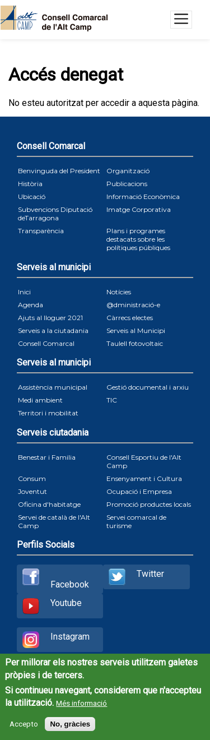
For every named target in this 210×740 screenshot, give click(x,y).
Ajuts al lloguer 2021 (50, 317)
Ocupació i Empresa (139, 491)
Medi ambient (40, 400)
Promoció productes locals (148, 504)
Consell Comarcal (46, 343)
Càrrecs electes (129, 317)
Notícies (118, 292)
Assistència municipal (52, 387)
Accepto (24, 724)
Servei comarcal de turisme (136, 521)
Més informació (81, 703)
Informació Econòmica (143, 196)
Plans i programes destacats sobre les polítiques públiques (138, 239)
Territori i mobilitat (48, 413)
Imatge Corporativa (138, 209)
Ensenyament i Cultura (144, 478)
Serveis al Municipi (135, 330)
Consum (32, 478)
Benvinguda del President (59, 170)
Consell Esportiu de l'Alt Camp (143, 461)
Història (30, 183)
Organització (128, 170)
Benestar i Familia (47, 457)
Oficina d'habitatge (49, 504)
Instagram (70, 636)
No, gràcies (70, 724)
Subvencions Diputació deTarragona (55, 213)
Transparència (41, 230)
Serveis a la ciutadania (53, 330)
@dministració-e (133, 304)
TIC (111, 400)
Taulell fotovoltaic (134, 343)
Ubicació (31, 196)
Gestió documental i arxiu (147, 387)
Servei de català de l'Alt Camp (54, 521)
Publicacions (126, 183)
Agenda (30, 304)
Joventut (32, 491)
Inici (24, 292)
